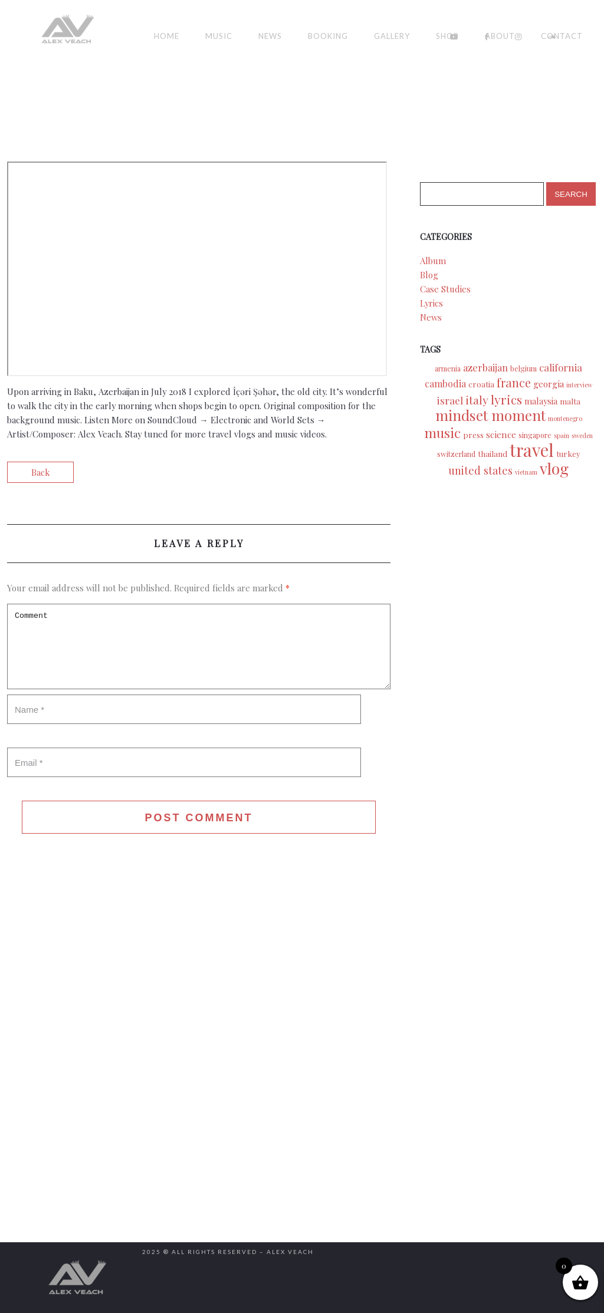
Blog (429, 275)
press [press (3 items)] (473, 434)
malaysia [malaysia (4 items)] (540, 401)
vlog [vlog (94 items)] (554, 468)
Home (166, 36)
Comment (198, 646)
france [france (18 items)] (514, 382)
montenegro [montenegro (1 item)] (565, 418)
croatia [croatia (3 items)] (481, 384)
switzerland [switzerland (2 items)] (456, 454)
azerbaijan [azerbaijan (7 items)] (485, 367)
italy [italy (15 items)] (476, 399)
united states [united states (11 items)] (480, 470)
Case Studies (445, 289)
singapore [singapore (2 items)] (535, 435)
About (500, 36)
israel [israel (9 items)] (450, 400)
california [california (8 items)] (560, 367)
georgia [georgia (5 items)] (548, 383)
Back (40, 472)
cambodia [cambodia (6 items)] (445, 383)
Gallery (392, 36)
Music (218, 36)
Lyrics (431, 303)
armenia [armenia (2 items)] (448, 368)
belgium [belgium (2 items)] (523, 368)
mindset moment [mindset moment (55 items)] (490, 414)
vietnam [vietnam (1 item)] (526, 472)
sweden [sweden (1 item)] (582, 435)
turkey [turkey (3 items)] (568, 453)
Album (433, 260)
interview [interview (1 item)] (579, 384)
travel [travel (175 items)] (532, 449)
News (270, 36)
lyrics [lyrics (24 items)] (506, 399)
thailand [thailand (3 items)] (492, 453)
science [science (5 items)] (501, 434)
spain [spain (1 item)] (561, 435)
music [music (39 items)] (443, 432)
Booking (328, 36)
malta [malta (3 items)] (570, 401)
